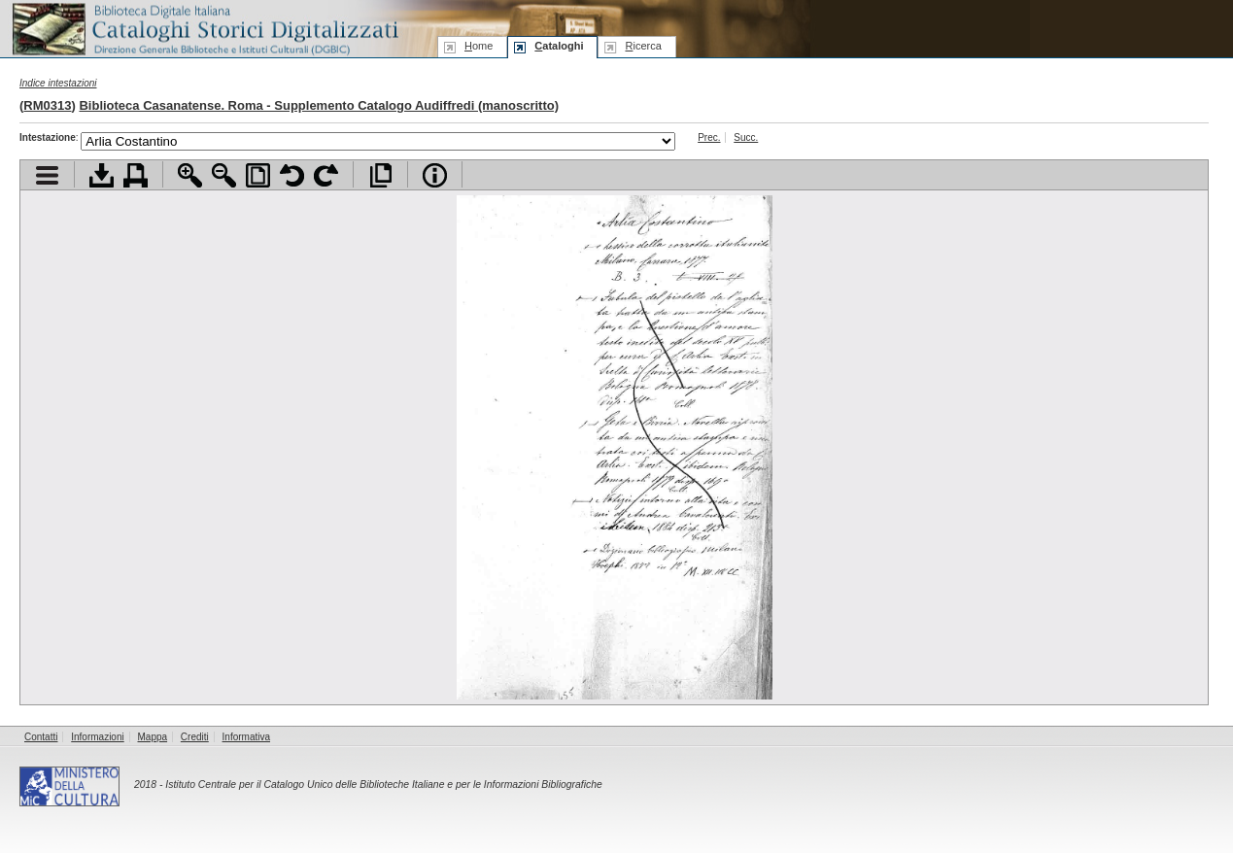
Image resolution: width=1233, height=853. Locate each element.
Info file (435, 175)
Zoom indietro (224, 175)
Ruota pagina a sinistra (292, 175)
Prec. (709, 137)
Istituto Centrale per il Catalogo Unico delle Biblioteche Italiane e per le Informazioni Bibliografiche (383, 784)
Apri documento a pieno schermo (380, 175)
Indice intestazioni (58, 83)
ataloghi (558, 45)
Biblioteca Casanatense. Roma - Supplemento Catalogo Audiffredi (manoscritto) (319, 105)
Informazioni (97, 737)
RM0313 (47, 105)
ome (478, 45)
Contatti (40, 737)
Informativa (246, 737)
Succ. (746, 137)
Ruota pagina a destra (326, 175)
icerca (643, 45)
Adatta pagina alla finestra (258, 175)
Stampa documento (135, 175)
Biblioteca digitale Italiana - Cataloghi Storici (204, 27)
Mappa (153, 737)
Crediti (195, 737)
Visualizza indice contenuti (47, 175)
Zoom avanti (190, 175)
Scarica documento (101, 175)
